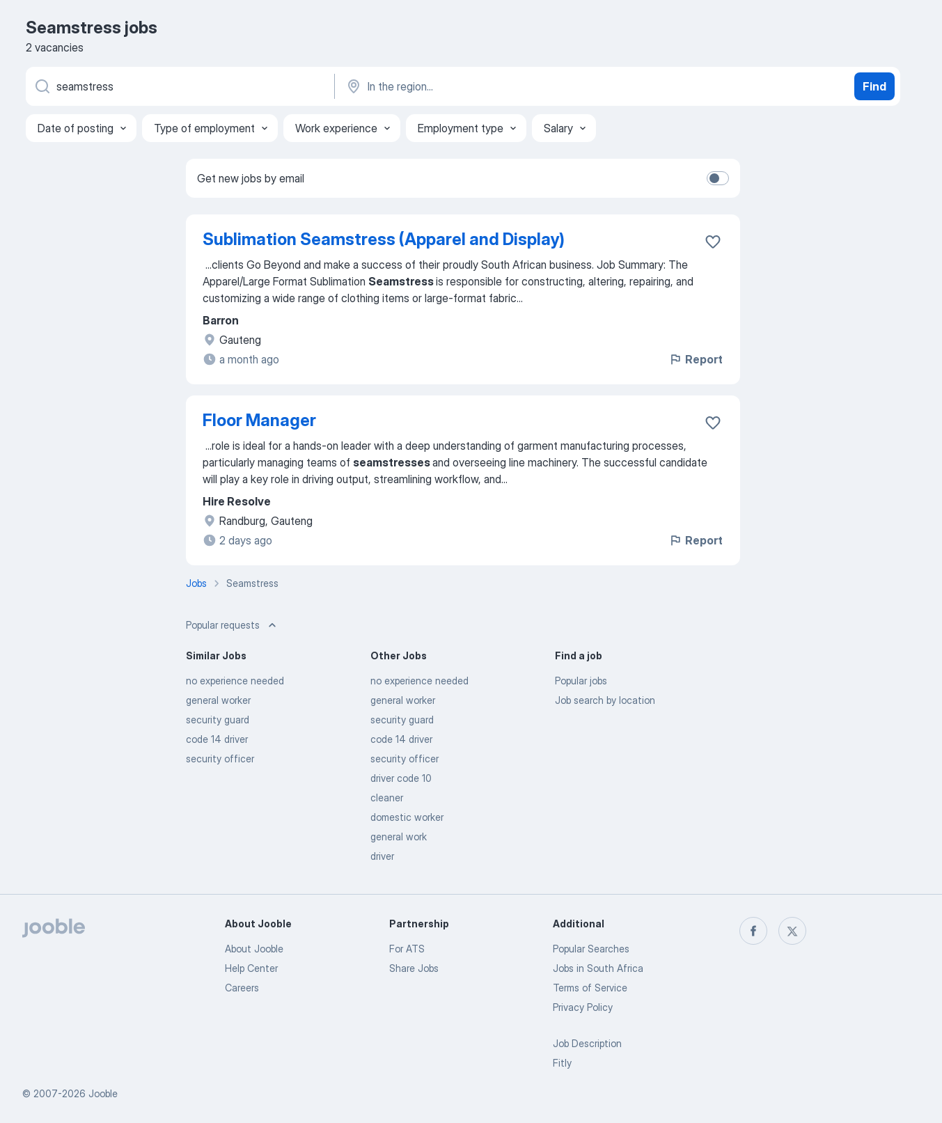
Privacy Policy (583, 1007)
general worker (218, 700)
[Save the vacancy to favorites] (713, 241)
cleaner (386, 797)
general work (398, 836)
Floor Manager (259, 420)
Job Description (587, 1043)
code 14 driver (217, 739)
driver (382, 856)
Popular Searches (591, 949)
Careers (242, 988)
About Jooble (254, 949)
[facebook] (753, 931)
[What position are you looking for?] (179, 86)
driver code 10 (401, 778)
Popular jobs (581, 680)
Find (874, 86)
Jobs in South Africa (598, 968)
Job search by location (605, 700)
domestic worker (406, 817)
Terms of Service (590, 988)
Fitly (562, 1063)
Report (695, 359)
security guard (217, 719)
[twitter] (792, 931)
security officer (220, 758)
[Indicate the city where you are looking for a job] (490, 86)
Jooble (103, 1093)
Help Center (251, 968)
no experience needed (235, 680)
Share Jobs (414, 968)
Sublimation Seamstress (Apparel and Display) (384, 239)
